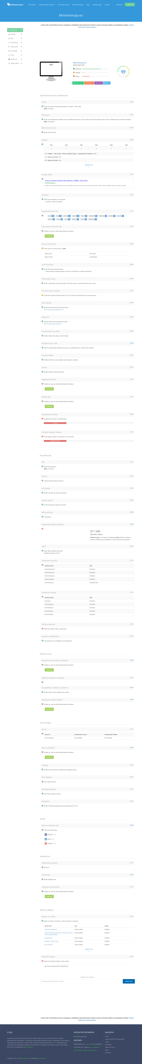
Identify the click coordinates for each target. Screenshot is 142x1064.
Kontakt (107, 5)
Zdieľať (107, 83)
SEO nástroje (32, 5)
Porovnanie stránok (63, 5)
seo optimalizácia (94, 1047)
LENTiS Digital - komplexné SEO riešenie (85, 1050)
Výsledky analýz (97, 5)
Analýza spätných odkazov (47, 5)
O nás (107, 1042)
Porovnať (99, 83)
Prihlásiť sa (49, 236)
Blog (88, 5)
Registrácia (130, 4)
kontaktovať (29, 1047)
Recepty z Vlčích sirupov (51, 941)
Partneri (108, 1044)
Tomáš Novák (41, 1058)
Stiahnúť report (78, 83)
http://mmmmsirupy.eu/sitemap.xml (53, 309)
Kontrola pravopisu (77, 5)
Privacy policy (110, 1047)
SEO (54, 1042)
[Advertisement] (87, 44)
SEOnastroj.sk (25, 1058)
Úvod (107, 1036)
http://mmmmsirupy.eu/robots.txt (53, 324)
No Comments (49, 944)
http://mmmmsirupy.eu (51, 929)
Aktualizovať (89, 83)
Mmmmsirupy (48, 938)
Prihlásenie (119, 5)
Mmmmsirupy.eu (79, 63)
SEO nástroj (89, 1044)
